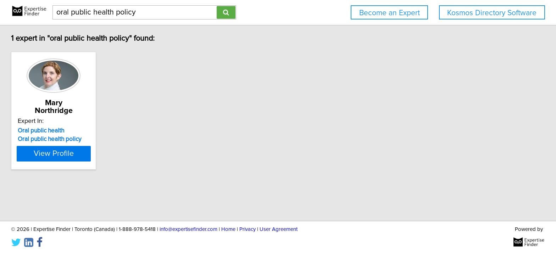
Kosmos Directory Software (491, 13)
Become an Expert (389, 13)
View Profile (54, 154)
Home (228, 229)
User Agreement (279, 229)
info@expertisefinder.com (188, 229)
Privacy (247, 229)
